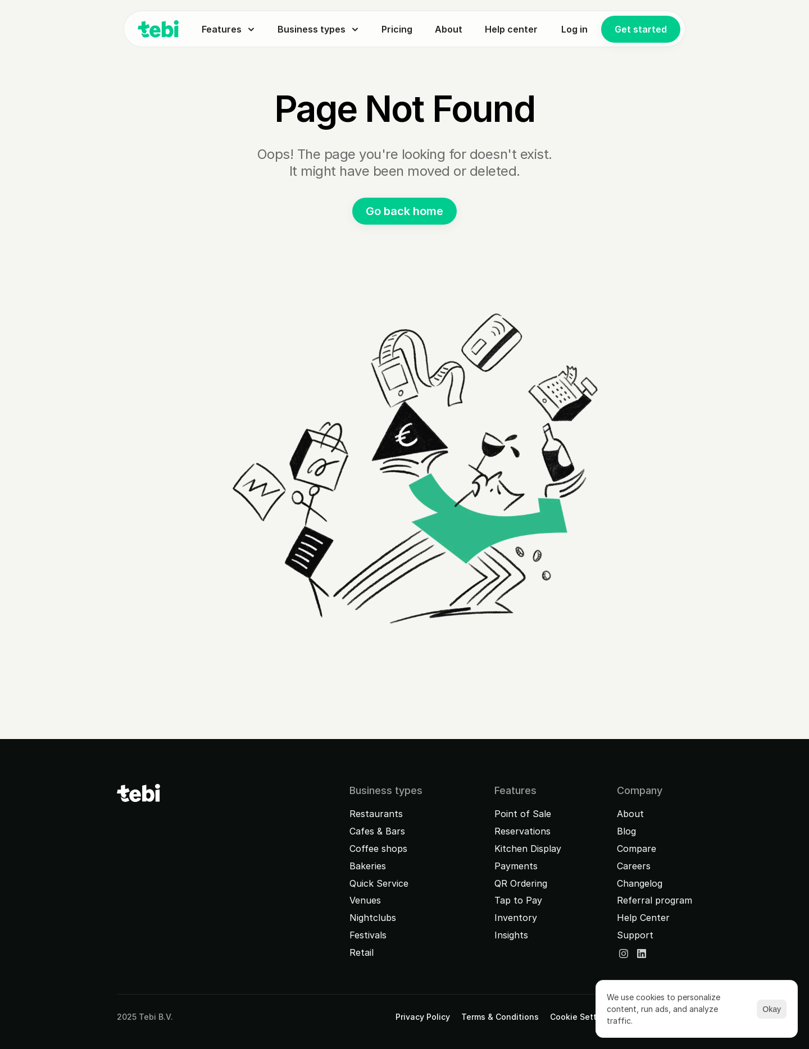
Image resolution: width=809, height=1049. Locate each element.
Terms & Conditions (500, 1016)
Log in (574, 29)
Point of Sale (522, 813)
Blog (626, 831)
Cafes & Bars (377, 831)
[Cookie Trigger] (581, 1017)
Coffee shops (378, 848)
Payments (516, 866)
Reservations (522, 831)
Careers (634, 866)
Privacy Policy (423, 1016)
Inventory (515, 917)
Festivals (368, 935)
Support (635, 935)
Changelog (639, 883)
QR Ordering (520, 883)
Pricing (396, 29)
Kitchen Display (527, 848)
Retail (361, 952)
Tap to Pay (518, 900)
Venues (365, 900)
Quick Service (378, 883)
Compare (636, 848)
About (448, 29)
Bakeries (367, 866)
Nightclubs (372, 917)
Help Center (643, 917)
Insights (511, 935)
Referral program (654, 900)
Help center (511, 29)
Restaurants (376, 813)
